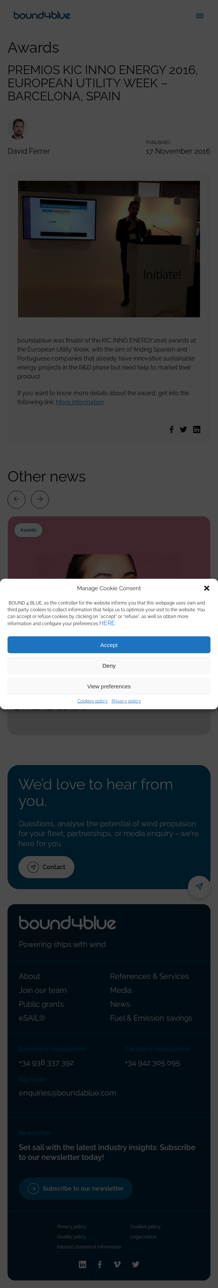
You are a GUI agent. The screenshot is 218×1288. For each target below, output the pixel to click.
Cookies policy (92, 701)
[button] (206, 588)
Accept (109, 644)
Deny (108, 665)
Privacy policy (126, 701)
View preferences (109, 686)
